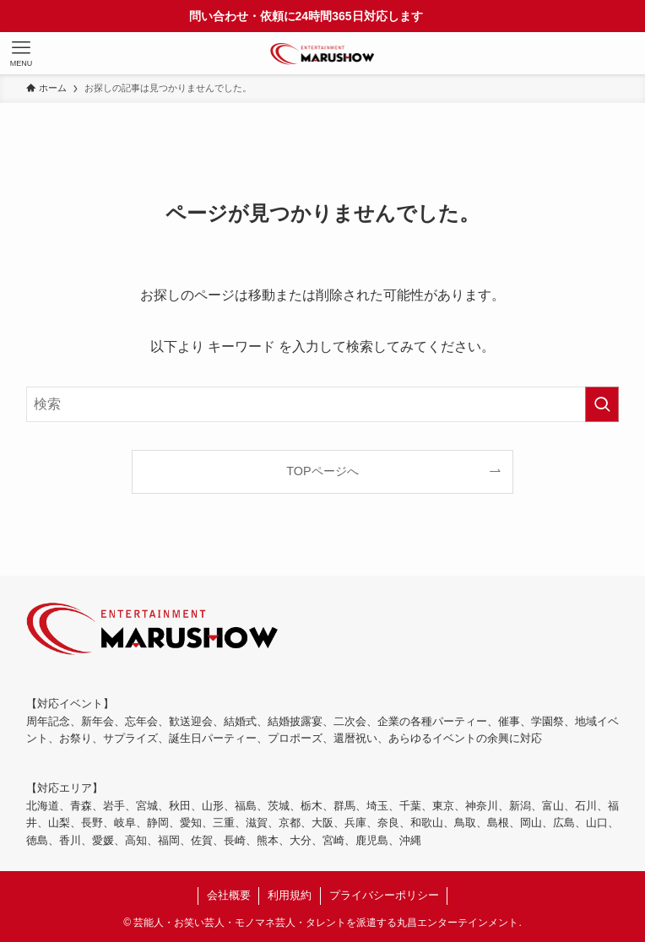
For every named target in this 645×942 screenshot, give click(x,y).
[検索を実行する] (602, 404)
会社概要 (229, 895)
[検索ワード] (323, 404)
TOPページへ (322, 471)
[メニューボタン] (21, 53)
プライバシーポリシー (384, 895)
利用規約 (290, 895)
